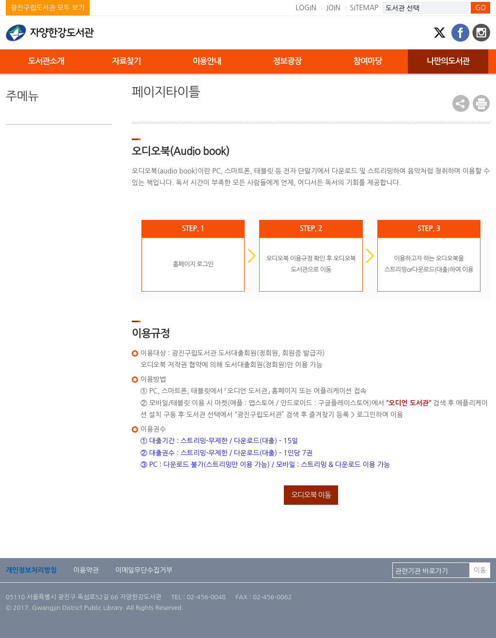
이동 (480, 570)
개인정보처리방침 (31, 570)
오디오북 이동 (311, 494)
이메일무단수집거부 (143, 570)
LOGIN (305, 7)
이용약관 (86, 570)
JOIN (333, 7)
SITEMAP (364, 7)
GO (480, 7)
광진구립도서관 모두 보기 (48, 7)
